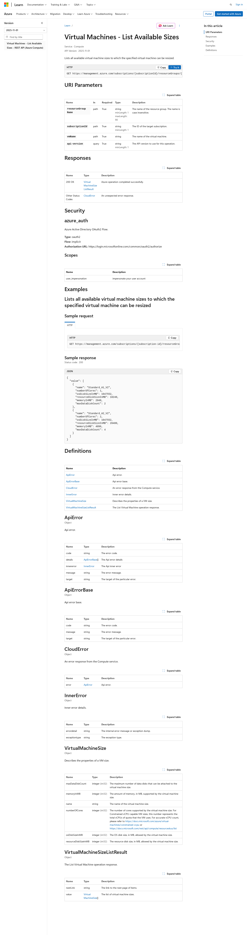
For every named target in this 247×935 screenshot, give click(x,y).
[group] (123, 74)
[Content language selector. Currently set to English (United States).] (20, 930)
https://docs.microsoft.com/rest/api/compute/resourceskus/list (143, 828)
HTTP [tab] (70, 325)
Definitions (211, 50)
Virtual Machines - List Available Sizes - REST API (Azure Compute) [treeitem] (25, 45)
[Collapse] (42, 23)
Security (210, 41)
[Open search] (230, 5)
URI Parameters (214, 32)
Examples (210, 45)
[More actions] (180, 25)
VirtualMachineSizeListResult (90, 185)
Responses (211, 36)
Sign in (239, 4)
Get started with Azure (229, 13)
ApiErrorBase (72, 481)
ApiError (70, 474)
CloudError (89, 195)
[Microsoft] (6, 4)
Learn (67, 25)
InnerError (71, 494)
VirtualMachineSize (76, 501)
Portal (208, 13)
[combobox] (25, 30)
